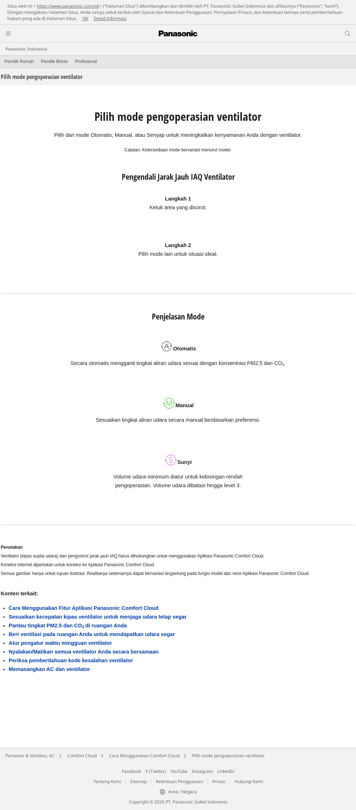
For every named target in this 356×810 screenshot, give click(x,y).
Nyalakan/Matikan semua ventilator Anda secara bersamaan (84, 652)
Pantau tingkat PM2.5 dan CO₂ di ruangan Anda (68, 625)
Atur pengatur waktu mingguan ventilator (60, 643)
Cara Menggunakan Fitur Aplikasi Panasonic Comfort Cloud (83, 608)
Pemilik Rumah (19, 61)
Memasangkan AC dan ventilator (49, 669)
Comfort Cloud (82, 756)
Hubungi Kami (249, 781)
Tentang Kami (107, 781)
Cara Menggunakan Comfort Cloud (144, 756)
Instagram (202, 771)
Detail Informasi (110, 18)
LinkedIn (225, 771)
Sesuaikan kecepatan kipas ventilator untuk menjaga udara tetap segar (98, 617)
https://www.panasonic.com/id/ (68, 6)
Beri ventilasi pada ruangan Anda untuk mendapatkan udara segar (92, 634)
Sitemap (138, 781)
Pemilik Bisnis (54, 61)
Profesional (86, 61)
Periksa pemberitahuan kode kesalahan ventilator (71, 660)
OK (85, 18)
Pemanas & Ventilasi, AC (30, 756)
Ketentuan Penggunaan (179, 781)
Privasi (219, 781)
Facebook (131, 771)
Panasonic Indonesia (26, 49)
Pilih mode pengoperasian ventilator (228, 756)
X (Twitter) (155, 771)
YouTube (178, 771)
